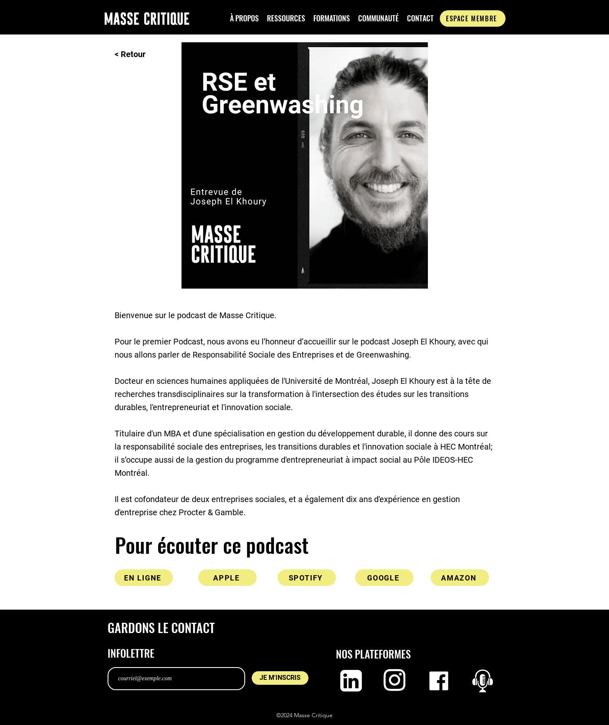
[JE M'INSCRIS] (280, 678)
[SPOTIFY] (307, 577)
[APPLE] (227, 577)
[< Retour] (142, 54)
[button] (244, 18)
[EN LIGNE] (144, 577)
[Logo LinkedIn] (351, 681)
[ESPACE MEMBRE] (473, 18)
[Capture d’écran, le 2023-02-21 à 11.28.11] (483, 681)
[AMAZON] (460, 577)
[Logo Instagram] (395, 681)
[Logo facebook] (439, 681)
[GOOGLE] (384, 577)
